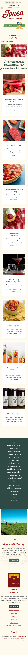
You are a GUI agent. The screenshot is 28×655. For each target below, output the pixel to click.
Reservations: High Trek (13, 638)
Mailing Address (14, 610)
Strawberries (10, 41)
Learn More (14, 560)
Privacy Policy (14, 613)
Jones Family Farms (10, 2)
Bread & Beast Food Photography (16, 640)
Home (2, 41)
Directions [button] (14, 606)
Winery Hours (14, 623)
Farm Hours (14, 619)
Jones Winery (19, 2)
